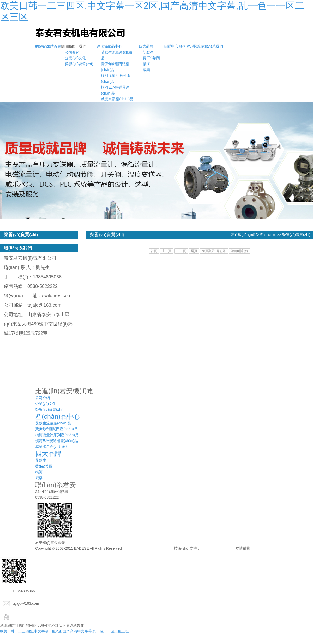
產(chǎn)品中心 (109, 46)
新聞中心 (171, 46)
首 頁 (272, 234)
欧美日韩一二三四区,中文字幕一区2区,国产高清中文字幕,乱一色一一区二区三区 (64, 631)
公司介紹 (72, 52)
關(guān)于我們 (73, 46)
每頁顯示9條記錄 (214, 251)
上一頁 (166, 251)
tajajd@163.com (19, 603)
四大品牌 (146, 46)
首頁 (154, 251)
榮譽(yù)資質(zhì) (79, 64)
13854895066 (17, 591)
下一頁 (181, 251)
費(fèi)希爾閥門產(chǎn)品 (56, 429)
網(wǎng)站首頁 (48, 46)
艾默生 (148, 52)
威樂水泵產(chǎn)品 (117, 99)
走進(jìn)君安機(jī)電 (64, 390)
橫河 (146, 64)
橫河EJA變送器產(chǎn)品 (56, 441)
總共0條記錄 (239, 251)
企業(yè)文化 (75, 58)
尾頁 (194, 251)
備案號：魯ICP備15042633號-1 (148, 548)
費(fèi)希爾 (151, 58)
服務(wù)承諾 (189, 46)
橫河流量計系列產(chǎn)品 (57, 435)
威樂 (146, 70)
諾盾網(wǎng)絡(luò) (217, 548)
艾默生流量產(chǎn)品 (53, 423)
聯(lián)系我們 (211, 46)
